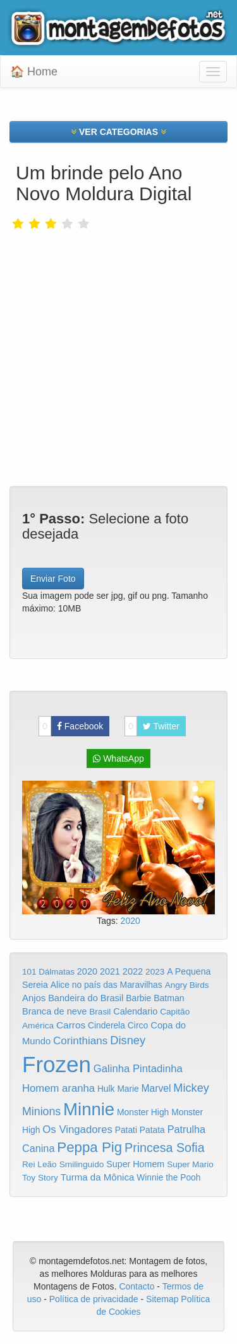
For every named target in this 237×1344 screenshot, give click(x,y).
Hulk (106, 1089)
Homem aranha (58, 1088)
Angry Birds (187, 985)
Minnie (88, 1109)
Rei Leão (39, 1164)
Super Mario (190, 1164)
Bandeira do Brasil (85, 998)
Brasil (100, 1011)
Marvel (156, 1088)
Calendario (135, 1011)
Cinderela (106, 1025)
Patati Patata (140, 1130)
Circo (138, 1025)
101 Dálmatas (48, 971)
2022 (133, 971)
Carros (70, 1025)
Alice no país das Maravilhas (106, 985)
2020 (130, 921)
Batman (169, 998)
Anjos (34, 998)
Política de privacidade (93, 1299)
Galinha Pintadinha (138, 1069)
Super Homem (135, 1164)
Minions (41, 1111)
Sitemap (162, 1299)
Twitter (152, 726)
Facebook (71, 726)
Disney (127, 1040)
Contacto (138, 1286)
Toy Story (40, 1177)
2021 (110, 971)
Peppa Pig (89, 1147)
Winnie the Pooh (168, 1177)
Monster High (143, 1112)
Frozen (56, 1064)
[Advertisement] (118, 331)
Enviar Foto (53, 578)
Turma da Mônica (98, 1177)
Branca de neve (54, 1011)
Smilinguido (81, 1164)
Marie (127, 1089)
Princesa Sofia (165, 1148)
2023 (154, 971)
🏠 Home (34, 71)
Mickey (191, 1088)
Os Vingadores (77, 1129)
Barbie (138, 998)
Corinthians (80, 1041)
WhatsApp (118, 758)
